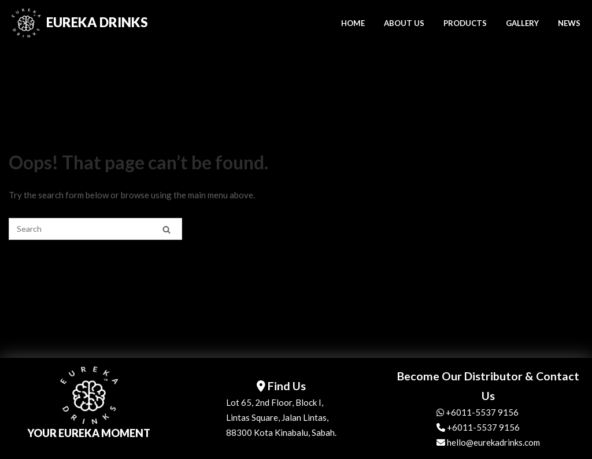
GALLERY (522, 23)
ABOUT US (404, 23)
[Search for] (95, 229)
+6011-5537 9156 (477, 412)
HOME (353, 23)
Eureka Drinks (97, 22)
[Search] (166, 229)
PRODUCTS (465, 23)
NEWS (569, 23)
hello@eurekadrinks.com (488, 442)
